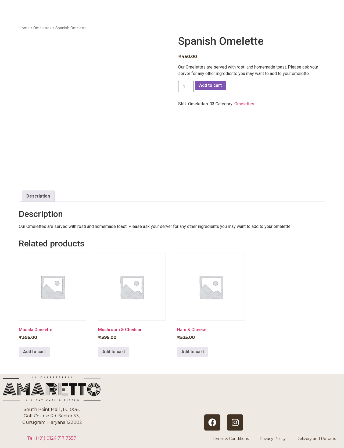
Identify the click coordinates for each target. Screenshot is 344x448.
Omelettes (42, 28)
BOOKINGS (264, 16)
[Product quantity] (186, 86)
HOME (184, 16)
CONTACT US (311, 16)
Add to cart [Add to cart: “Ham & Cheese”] (192, 351)
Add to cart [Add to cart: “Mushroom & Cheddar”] (113, 351)
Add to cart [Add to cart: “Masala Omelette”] (34, 351)
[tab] (38, 196)
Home (24, 28)
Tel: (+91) (51, 438)
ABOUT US (220, 16)
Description (38, 196)
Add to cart (210, 85)
